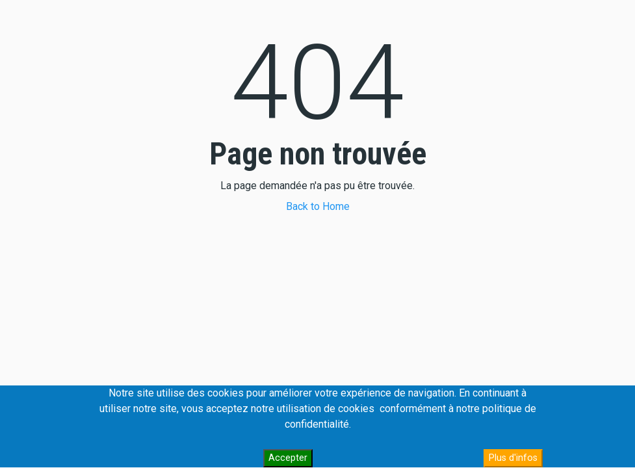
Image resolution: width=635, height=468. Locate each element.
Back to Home (318, 206)
